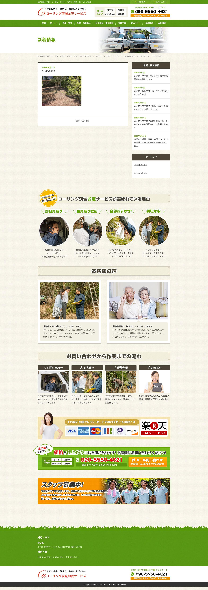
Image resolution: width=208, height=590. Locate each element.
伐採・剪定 (67, 23)
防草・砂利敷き (84, 23)
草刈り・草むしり (50, 23)
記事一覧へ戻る (83, 121)
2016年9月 (140, 165)
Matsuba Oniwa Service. (100, 584)
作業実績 (149, 23)
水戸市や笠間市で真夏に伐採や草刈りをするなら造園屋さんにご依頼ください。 (151, 124)
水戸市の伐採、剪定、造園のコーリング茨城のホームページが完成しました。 (151, 142)
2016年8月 (140, 173)
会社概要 (162, 23)
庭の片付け (136, 23)
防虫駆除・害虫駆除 (104, 23)
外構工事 (122, 23)
